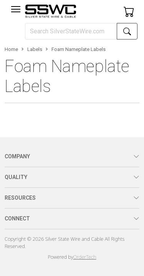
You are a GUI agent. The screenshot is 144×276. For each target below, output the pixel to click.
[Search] (71, 31)
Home (11, 49)
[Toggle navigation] (16, 9)
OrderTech (84, 256)
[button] (16, 9)
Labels (34, 49)
